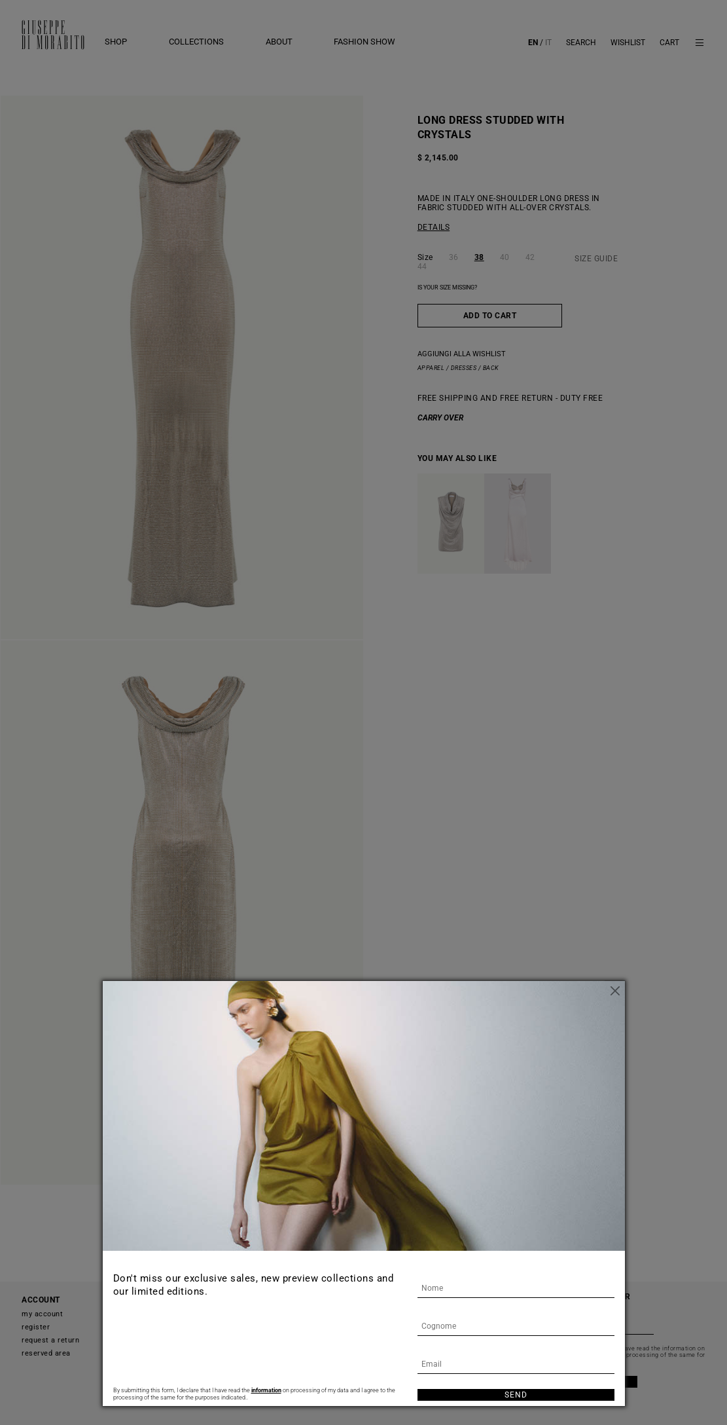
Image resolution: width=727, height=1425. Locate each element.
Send (516, 1394)
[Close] (615, 991)
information (266, 1390)
